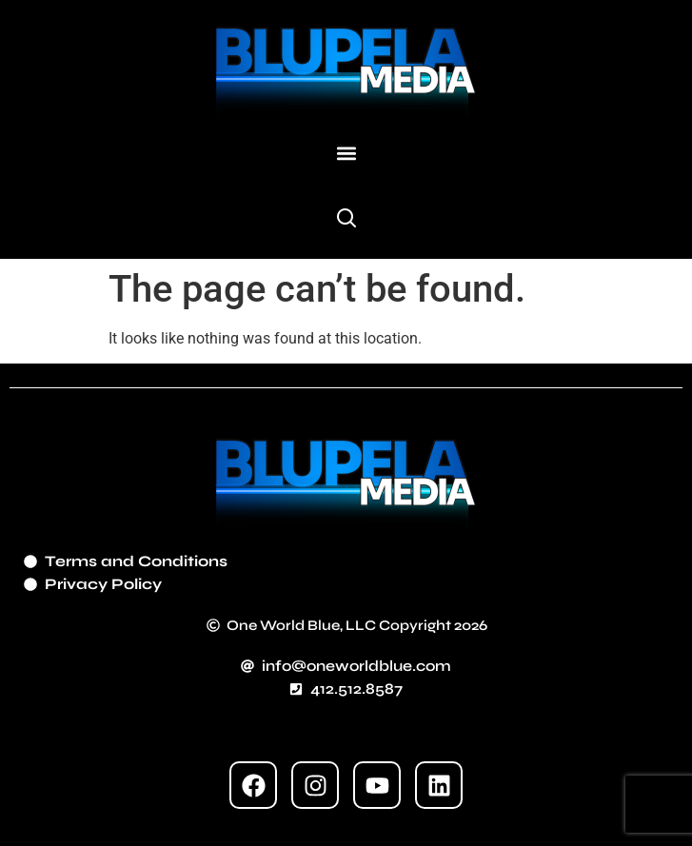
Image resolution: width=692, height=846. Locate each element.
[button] (346, 153)
